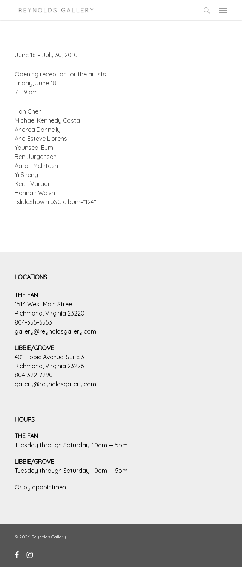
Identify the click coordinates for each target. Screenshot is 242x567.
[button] (223, 10)
